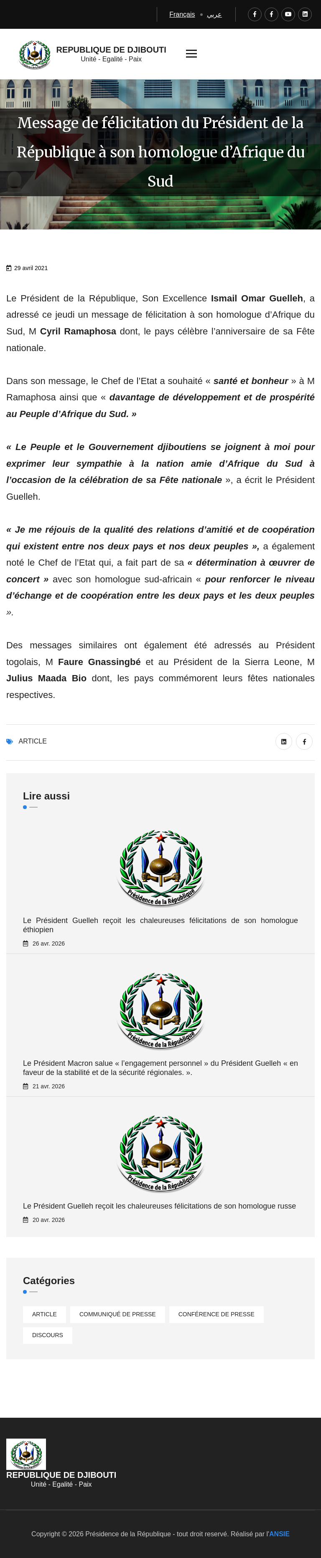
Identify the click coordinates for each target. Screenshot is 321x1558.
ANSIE (279, 1534)
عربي (214, 14)
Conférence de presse (216, 1314)
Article (33, 741)
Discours (47, 1335)
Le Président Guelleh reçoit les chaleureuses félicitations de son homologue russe (159, 1206)
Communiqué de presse (117, 1314)
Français (182, 14)
